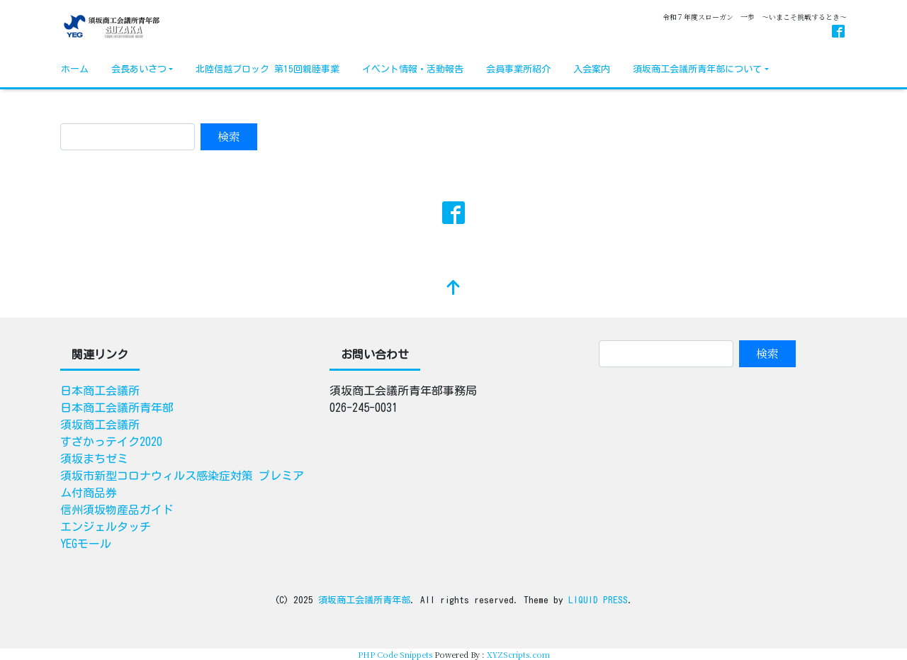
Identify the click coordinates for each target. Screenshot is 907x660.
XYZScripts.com (518, 654)
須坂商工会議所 (100, 424)
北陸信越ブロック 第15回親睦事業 (267, 69)
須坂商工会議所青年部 (364, 600)
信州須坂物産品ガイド (117, 509)
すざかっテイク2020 (111, 441)
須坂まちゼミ (94, 458)
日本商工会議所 (100, 390)
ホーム (75, 69)
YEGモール (85, 543)
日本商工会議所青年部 (117, 407)
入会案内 (591, 69)
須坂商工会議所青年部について (697, 69)
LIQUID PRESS (598, 600)
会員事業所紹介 (518, 69)
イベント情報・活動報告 (412, 69)
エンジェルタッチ (105, 526)
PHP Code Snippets (395, 654)
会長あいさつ (139, 69)
